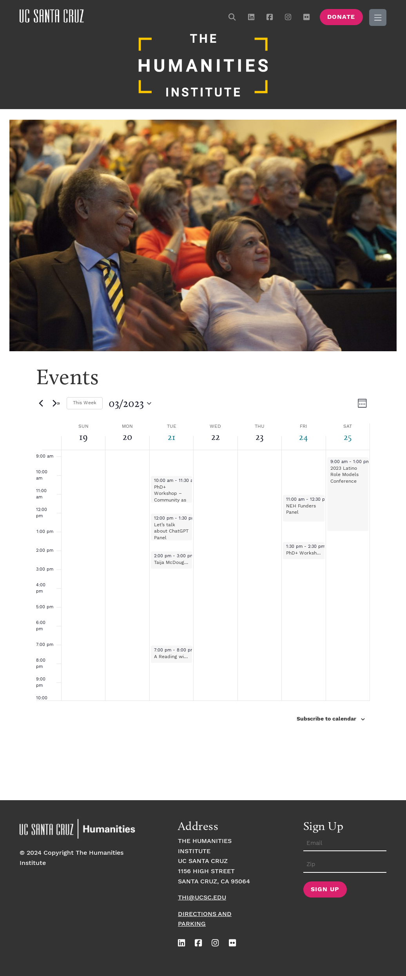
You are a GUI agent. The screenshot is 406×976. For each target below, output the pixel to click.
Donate (341, 17)
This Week (84, 401)
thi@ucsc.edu (202, 896)
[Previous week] (40, 401)
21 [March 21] (172, 435)
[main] (203, 577)
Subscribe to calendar (326, 717)
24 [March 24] (303, 435)
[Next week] (56, 401)
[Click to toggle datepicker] (130, 401)
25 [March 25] (348, 435)
